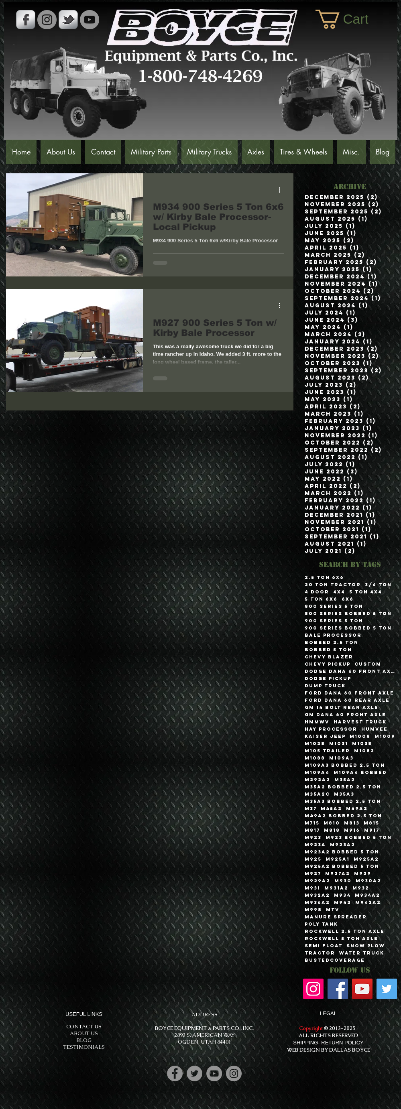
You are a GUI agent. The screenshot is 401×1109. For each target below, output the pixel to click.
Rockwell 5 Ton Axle (341, 938)
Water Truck (361, 953)
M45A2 (331, 808)
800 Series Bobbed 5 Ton (348, 613)
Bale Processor (333, 635)
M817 (312, 830)
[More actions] (282, 190)
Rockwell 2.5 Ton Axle (345, 931)
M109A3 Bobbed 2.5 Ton (345, 765)
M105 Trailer (327, 750)
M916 (352, 830)
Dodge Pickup (328, 678)
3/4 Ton (378, 584)
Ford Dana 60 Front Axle (349, 693)
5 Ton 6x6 (321, 599)
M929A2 (317, 880)
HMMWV (317, 721)
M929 (362, 873)
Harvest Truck (360, 721)
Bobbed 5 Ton (328, 649)
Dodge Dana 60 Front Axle (350, 671)
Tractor (320, 953)
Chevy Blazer (329, 656)
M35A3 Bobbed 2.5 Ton (343, 801)
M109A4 (317, 772)
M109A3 (341, 758)
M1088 (315, 758)
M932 (360, 888)
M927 (313, 873)
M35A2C (317, 794)
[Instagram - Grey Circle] (47, 19)
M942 (342, 902)
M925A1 (338, 859)
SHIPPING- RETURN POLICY (328, 1043)
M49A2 (357, 808)
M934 (342, 895)
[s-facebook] (25, 19)
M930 (343, 880)
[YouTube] (89, 19)
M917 (371, 830)
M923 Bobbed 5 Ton (359, 837)
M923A (315, 844)
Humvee (374, 729)
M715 (312, 823)
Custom (367, 664)
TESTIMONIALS (84, 1047)
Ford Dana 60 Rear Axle (347, 700)
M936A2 (317, 902)
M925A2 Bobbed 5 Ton (342, 866)
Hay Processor (331, 729)
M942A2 (368, 902)
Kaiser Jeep (325, 736)
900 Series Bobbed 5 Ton (348, 628)
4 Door (317, 591)
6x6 (348, 599)
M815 (371, 823)
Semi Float (323, 945)
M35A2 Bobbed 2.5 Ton (343, 786)
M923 (313, 837)
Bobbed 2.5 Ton (331, 642)
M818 (332, 830)
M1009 (385, 736)
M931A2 (336, 888)
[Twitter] (387, 989)
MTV (333, 909)
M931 (312, 888)
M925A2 (366, 859)
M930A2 (368, 880)
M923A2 (342, 844)
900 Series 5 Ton (334, 620)
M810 (332, 823)
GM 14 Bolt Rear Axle (342, 707)
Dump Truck (325, 685)
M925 (313, 859)
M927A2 (337, 873)
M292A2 (317, 779)
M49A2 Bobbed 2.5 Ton (343, 815)
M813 (352, 823)
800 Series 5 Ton (334, 606)
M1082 (364, 750)
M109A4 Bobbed (360, 772)
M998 (313, 909)
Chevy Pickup (327, 664)
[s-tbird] (68, 19)
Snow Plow (365, 945)
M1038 (362, 743)
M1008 (360, 736)
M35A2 (344, 779)
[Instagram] (313, 989)
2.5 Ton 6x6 (324, 577)
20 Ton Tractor (333, 584)
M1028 (315, 743)
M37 (311, 808)
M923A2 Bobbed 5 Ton (342, 851)
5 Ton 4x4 (365, 591)
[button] (352, 19)
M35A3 (344, 794)
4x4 (339, 591)
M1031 (338, 743)
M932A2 (317, 895)
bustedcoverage (335, 960)
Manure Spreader (336, 916)
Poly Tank (321, 924)
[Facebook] (338, 989)
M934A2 (367, 895)
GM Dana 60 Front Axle (345, 714)
